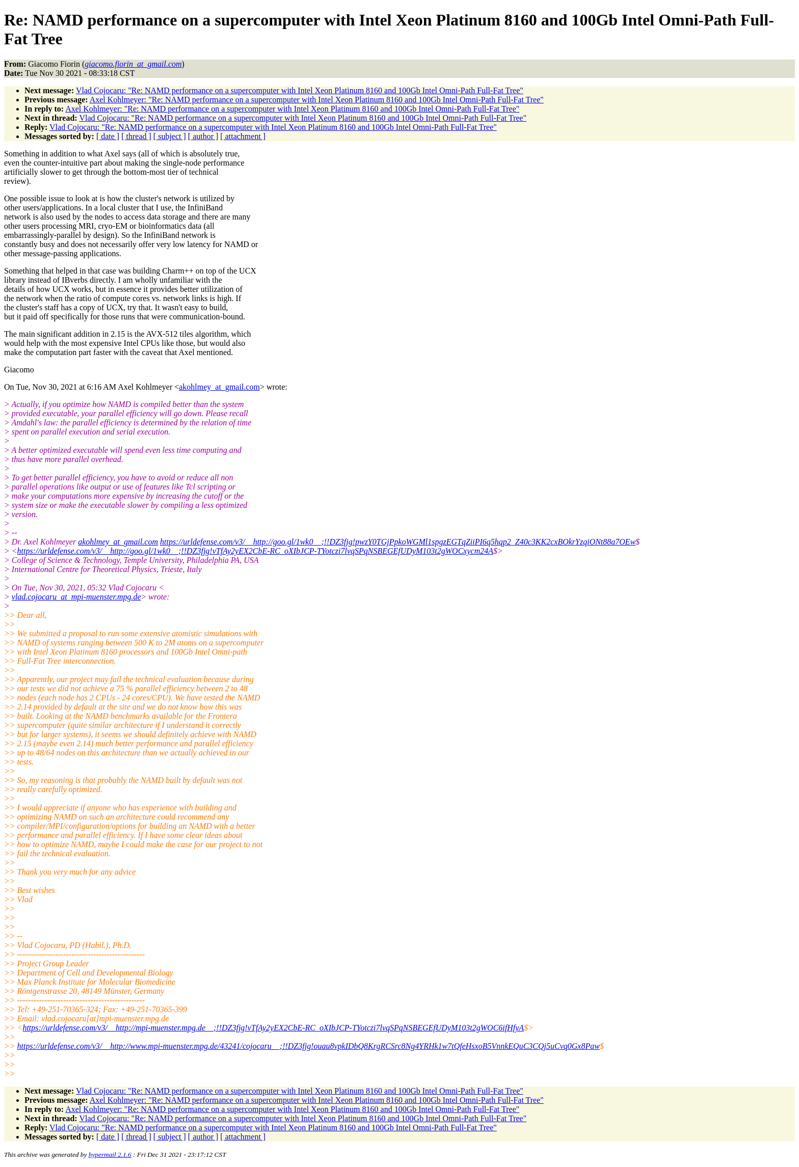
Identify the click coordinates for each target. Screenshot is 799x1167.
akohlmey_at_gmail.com (219, 387)
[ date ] (107, 136)
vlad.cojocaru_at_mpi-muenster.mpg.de (76, 596)
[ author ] (203, 136)
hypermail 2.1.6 (110, 1154)
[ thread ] (136, 136)
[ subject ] (169, 136)
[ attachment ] (242, 136)
